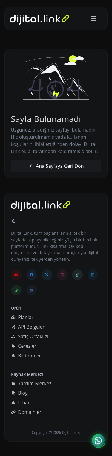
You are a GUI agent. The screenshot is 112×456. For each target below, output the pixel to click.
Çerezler (23, 346)
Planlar (22, 317)
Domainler (26, 412)
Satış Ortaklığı (29, 336)
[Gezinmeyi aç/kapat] (93, 19)
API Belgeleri (28, 327)
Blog (19, 393)
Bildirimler (26, 355)
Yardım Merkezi (32, 383)
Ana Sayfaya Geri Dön (56, 166)
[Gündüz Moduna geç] (14, 221)
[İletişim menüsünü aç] (98, 440)
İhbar (20, 402)
